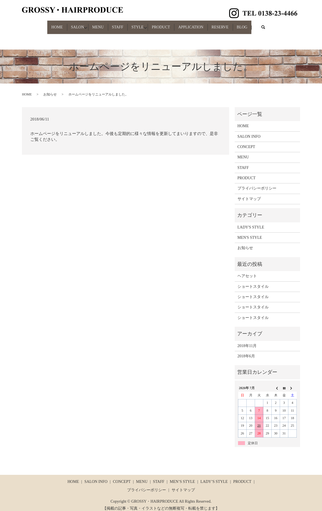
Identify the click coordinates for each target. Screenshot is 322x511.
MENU (91, 25)
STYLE (138, 25)
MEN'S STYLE (249, 232)
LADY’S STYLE (214, 477)
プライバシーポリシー (256, 183)
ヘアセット (247, 271)
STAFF (114, 25)
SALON (67, 25)
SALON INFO (249, 131)
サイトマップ (249, 194)
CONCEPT (246, 142)
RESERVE (230, 25)
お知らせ (50, 90)
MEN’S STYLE (182, 477)
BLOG (256, 25)
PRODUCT (164, 25)
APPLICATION (197, 25)
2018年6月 (246, 351)
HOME (43, 25)
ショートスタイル (253, 281)
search (281, 25)
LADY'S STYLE (250, 222)
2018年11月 (247, 341)
